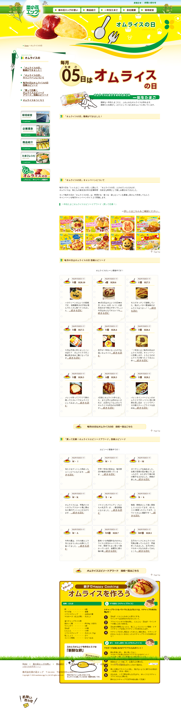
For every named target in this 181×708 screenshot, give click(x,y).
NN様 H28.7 (112, 532)
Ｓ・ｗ (108, 497)
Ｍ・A (75, 532)
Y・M (141, 461)
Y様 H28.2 (144, 377)
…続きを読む (74, 310)
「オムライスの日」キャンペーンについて (33, 76)
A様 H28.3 (111, 377)
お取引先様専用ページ (135, 664)
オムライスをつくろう (33, 100)
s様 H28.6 (110, 282)
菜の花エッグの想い (41, 664)
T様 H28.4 (144, 329)
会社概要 (87, 664)
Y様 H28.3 (78, 377)
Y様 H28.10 (78, 282)
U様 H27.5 (144, 282)
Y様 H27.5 (78, 329)
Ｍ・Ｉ (75, 461)
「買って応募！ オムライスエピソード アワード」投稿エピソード (35, 92)
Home (26, 46)
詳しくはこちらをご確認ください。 (145, 211)
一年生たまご (72, 664)
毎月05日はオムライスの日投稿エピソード (35, 84)
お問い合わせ (115, 664)
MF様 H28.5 (145, 532)
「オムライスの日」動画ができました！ (32, 69)
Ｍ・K (75, 497)
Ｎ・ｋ (141, 497)
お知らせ (100, 664)
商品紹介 (58, 664)
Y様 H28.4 (111, 329)
